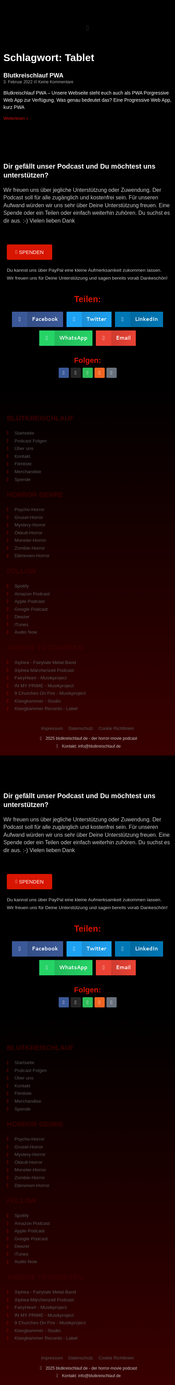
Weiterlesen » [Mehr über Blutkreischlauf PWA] (15, 118)
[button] (87, 27)
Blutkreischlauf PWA (33, 75)
